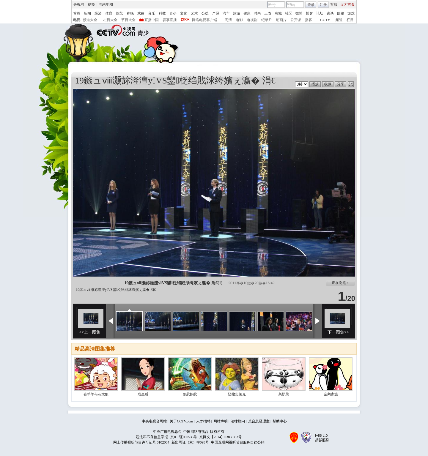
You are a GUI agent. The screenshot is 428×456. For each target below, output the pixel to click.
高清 (228, 20)
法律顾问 (238, 421)
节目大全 (128, 20)
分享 (340, 84)
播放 (315, 84)
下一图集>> (338, 332)
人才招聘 (203, 421)
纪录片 (266, 20)
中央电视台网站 (154, 421)
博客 (309, 13)
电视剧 (252, 20)
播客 (308, 20)
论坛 (319, 13)
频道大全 (90, 20)
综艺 (119, 13)
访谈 (330, 13)
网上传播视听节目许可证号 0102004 (141, 442)
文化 (183, 13)
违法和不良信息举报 (152, 437)
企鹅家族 (331, 394)
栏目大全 (110, 20)
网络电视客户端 (204, 20)
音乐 (151, 13)
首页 (76, 13)
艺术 (194, 13)
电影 (239, 20)
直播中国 (151, 20)
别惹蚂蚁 (190, 394)
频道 (339, 20)
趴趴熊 (283, 394)
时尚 (257, 13)
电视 (76, 20)
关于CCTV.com (181, 421)
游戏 (351, 13)
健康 (247, 13)
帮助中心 (280, 421)
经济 (98, 13)
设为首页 (347, 4)
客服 (333, 4)
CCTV (325, 20)
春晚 (130, 13)
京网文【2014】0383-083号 (220, 437)
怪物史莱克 (237, 394)
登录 (310, 5)
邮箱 (340, 13)
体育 (108, 13)
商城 (278, 13)
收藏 (327, 84)
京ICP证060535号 (183, 437)
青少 (173, 13)
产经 (215, 13)
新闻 (87, 13)
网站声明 (220, 421)
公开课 (295, 20)
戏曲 (140, 13)
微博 (299, 13)
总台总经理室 (259, 421)
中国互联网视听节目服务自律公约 (238, 442)
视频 (91, 4)
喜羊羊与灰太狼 (96, 394)
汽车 (226, 13)
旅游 (236, 13)
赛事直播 (170, 20)
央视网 (78, 4)
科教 (162, 13)
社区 (288, 13)
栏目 (350, 20)
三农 (267, 13)
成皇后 (143, 394)
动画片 (281, 20)
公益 (205, 13)
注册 (323, 5)
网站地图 (106, 4)
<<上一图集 (89, 332)
